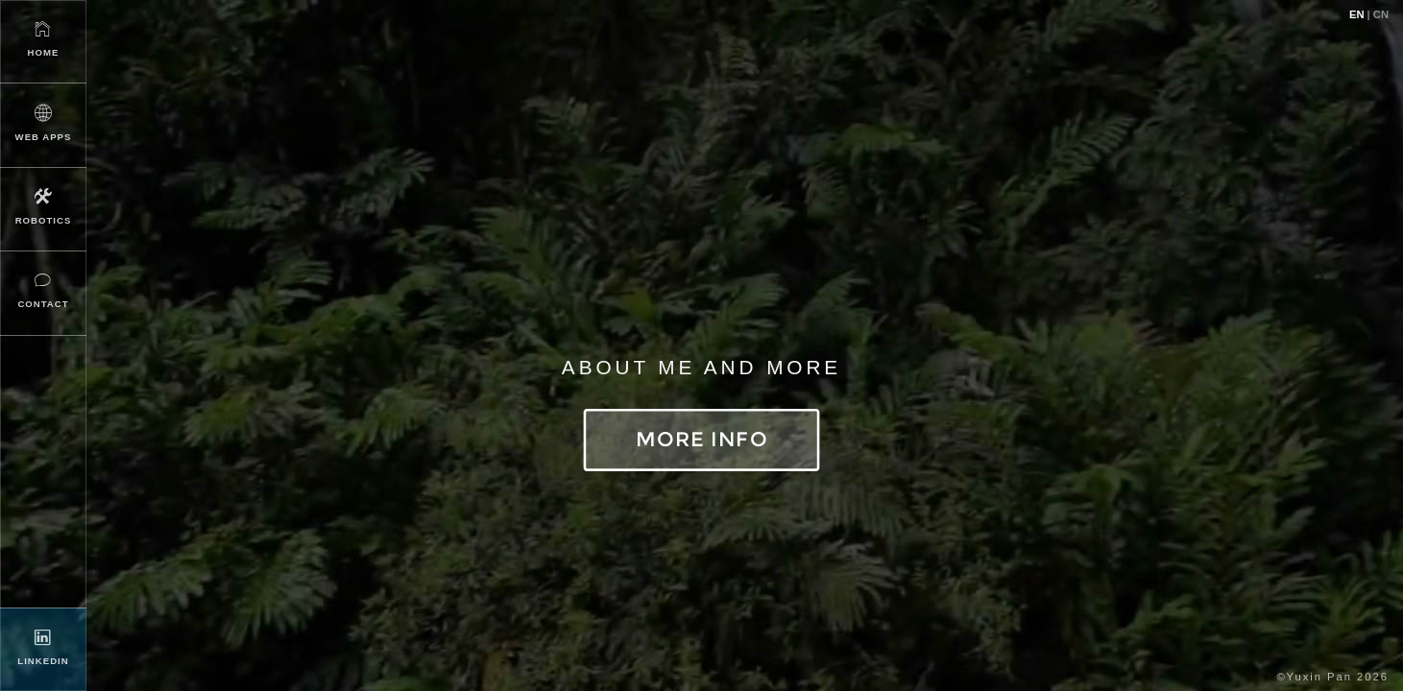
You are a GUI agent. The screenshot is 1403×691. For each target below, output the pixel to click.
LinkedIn (43, 646)
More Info (701, 439)
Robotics (43, 206)
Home (43, 38)
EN (1357, 14)
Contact (43, 289)
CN (1381, 14)
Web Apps (43, 122)
